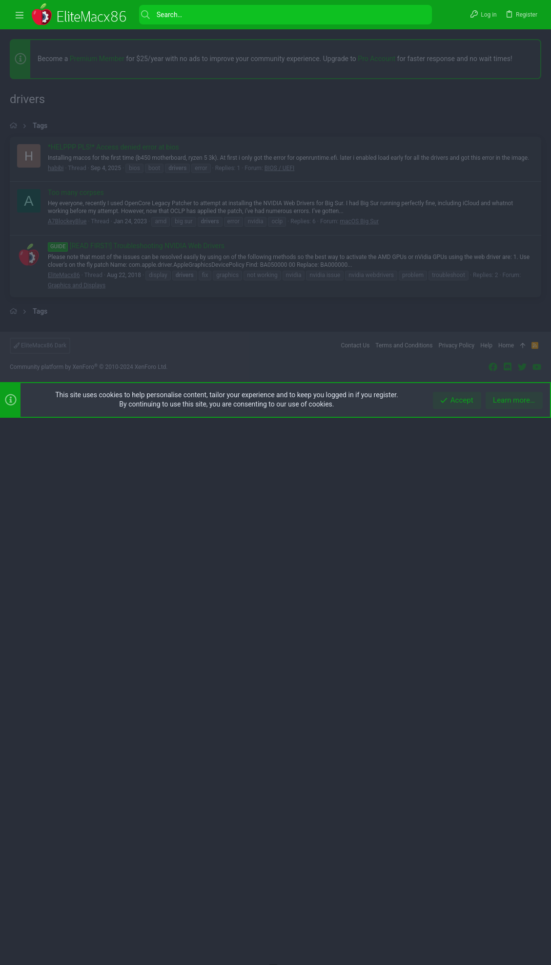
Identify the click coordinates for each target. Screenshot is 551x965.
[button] (19, 14)
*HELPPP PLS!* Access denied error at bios (113, 421)
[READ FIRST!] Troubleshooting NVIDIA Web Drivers (136, 519)
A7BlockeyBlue (67, 495)
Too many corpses (76, 466)
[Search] (285, 14)
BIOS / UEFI (280, 441)
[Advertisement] (275, 205)
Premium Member (97, 59)
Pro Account (376, 59)
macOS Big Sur (359, 495)
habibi (55, 441)
